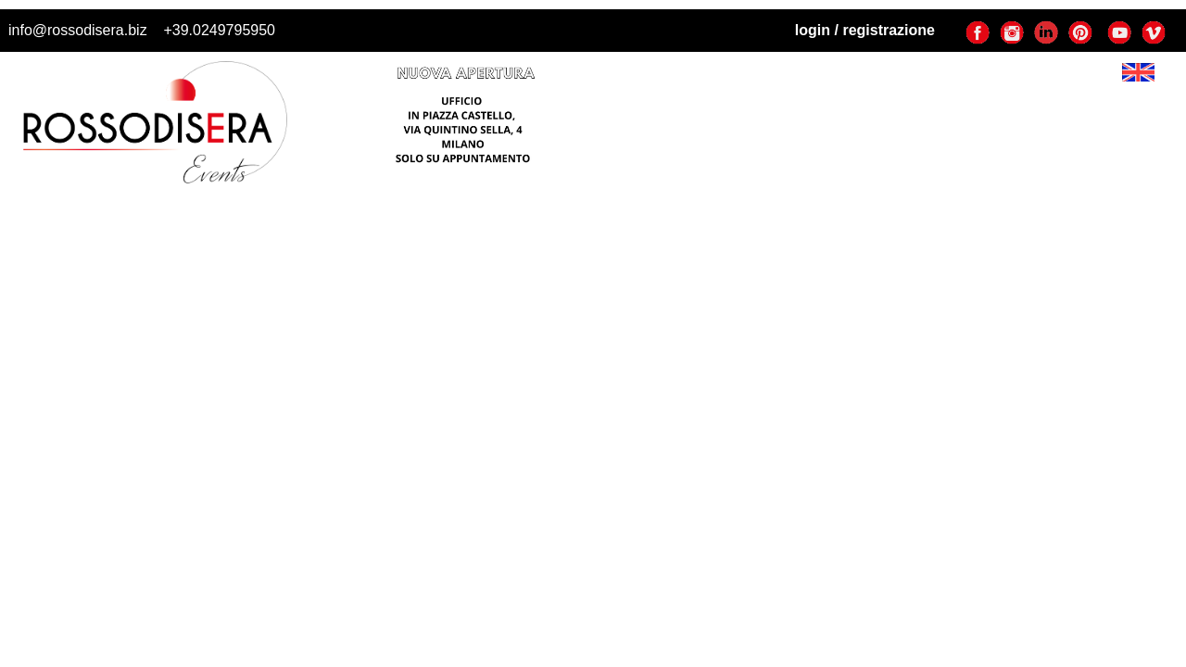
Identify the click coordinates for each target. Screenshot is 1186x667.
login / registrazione (865, 30)
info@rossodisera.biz (77, 30)
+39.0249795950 (219, 30)
